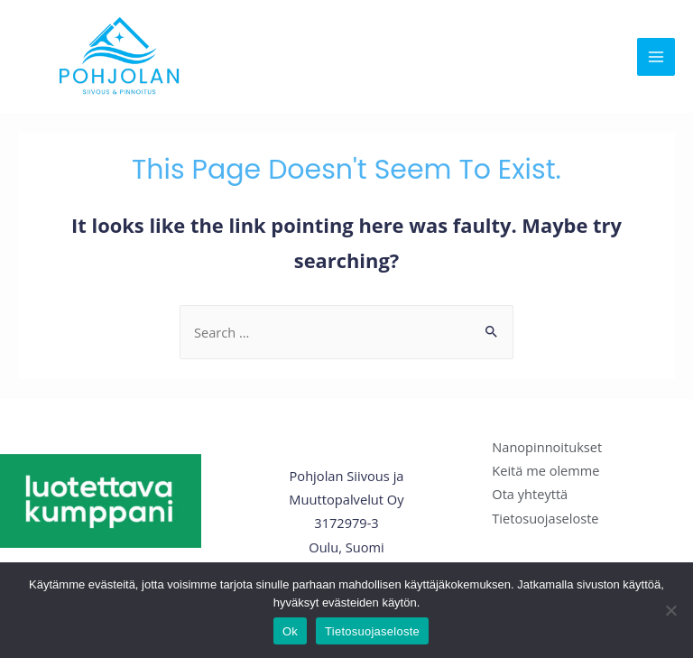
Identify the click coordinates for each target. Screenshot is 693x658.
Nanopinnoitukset (547, 447)
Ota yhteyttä (530, 494)
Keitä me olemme (545, 470)
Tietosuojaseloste (545, 518)
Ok (290, 631)
